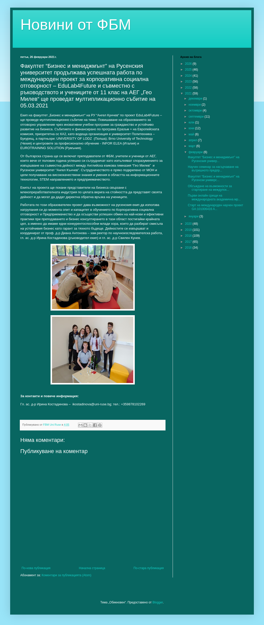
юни (192, 128)
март (192, 146)
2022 (189, 87)
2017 (189, 242)
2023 (189, 81)
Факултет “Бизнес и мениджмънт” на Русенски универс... (213, 178)
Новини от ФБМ (75, 24)
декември (196, 98)
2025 (189, 69)
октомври (196, 110)
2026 (189, 64)
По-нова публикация (36, 568)
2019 (189, 230)
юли (192, 122)
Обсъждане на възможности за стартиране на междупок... (210, 187)
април (193, 140)
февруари (196, 152)
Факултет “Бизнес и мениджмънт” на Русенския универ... (213, 159)
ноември (195, 104)
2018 (189, 235)
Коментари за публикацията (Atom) (66, 575)
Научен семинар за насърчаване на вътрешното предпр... (213, 168)
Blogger (158, 602)
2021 (189, 93)
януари (194, 216)
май (192, 134)
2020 (189, 224)
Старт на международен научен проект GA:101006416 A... (215, 207)
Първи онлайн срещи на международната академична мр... (214, 197)
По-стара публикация (149, 568)
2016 (189, 247)
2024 (189, 75)
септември (197, 116)
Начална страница (92, 568)
